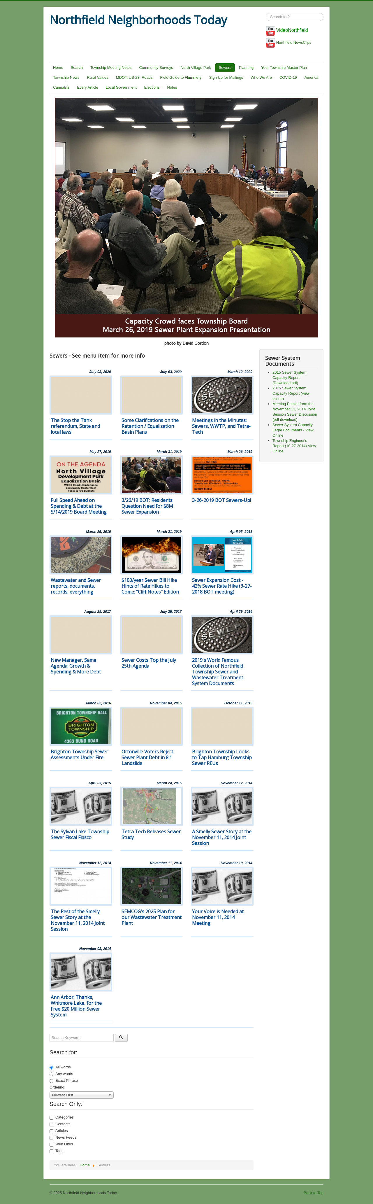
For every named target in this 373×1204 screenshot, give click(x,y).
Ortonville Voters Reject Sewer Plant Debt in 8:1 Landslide (147, 757)
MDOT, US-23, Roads (134, 77)
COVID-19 (288, 77)
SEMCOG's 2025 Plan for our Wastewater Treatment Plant (152, 917)
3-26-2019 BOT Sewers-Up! (221, 500)
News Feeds (63, 1137)
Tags (56, 1151)
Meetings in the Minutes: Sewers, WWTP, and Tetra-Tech (221, 426)
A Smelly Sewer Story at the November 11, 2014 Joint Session (221, 837)
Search (77, 67)
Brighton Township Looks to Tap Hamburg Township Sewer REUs (222, 757)
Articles (59, 1130)
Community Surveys (156, 67)
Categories (62, 1117)
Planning (246, 67)
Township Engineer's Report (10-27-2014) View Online (294, 445)
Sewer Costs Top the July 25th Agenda (149, 663)
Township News (66, 77)
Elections (152, 87)
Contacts (60, 1124)
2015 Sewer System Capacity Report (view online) (290, 393)
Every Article (87, 87)
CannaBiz (61, 87)
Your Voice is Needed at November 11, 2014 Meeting (218, 917)
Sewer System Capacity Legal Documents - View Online (293, 430)
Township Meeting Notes (111, 67)
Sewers (225, 67)
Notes (172, 87)
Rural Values (97, 77)
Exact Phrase (64, 1080)
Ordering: (57, 1087)
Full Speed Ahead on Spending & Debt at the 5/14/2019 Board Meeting (79, 506)
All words (60, 1067)
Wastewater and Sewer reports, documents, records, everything (76, 586)
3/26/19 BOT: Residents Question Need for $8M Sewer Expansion (147, 506)
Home (58, 67)
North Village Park (196, 67)
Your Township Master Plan (284, 67)
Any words (61, 1074)
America (312, 77)
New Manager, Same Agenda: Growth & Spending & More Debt (76, 666)
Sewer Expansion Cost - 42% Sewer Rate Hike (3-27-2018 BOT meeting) (222, 586)
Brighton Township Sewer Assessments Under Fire (79, 754)
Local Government (121, 87)
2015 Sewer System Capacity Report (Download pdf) (289, 377)
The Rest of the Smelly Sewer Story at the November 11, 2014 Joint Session (78, 920)
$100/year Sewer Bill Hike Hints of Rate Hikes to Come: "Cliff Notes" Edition (150, 586)
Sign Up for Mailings (226, 77)
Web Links (61, 1144)
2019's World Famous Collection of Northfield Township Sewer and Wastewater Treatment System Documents (217, 672)
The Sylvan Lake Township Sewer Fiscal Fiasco (80, 834)
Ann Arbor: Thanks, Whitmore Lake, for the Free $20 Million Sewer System (76, 1006)
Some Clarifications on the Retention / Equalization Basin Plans (150, 426)
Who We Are (261, 77)
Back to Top (313, 1193)
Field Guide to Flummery (181, 77)
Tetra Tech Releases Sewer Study (151, 834)
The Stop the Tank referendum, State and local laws (75, 426)
